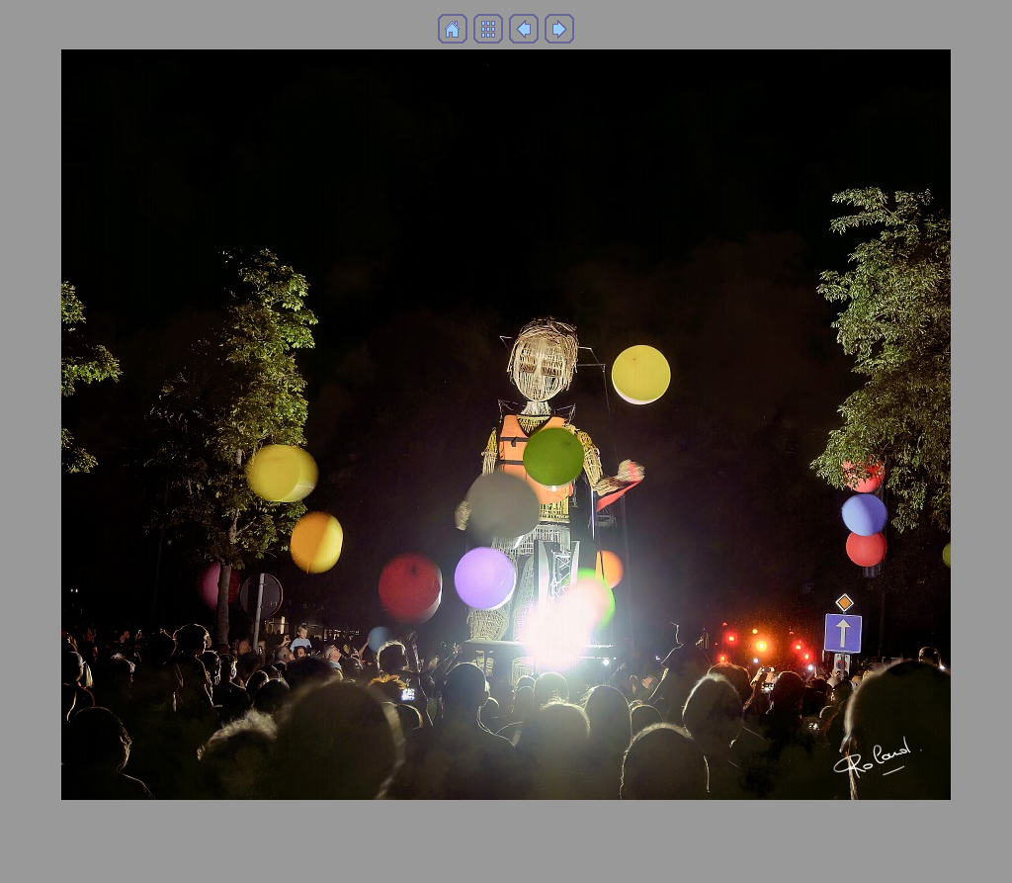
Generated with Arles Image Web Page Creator (506, 858)
